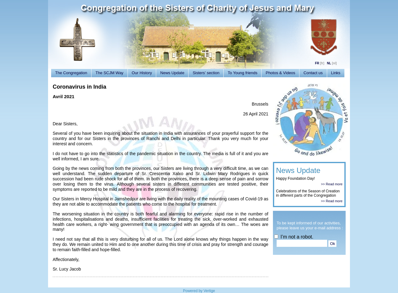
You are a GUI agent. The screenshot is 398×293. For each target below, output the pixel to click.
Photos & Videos (280, 72)
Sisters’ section (206, 72)
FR (317, 63)
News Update (172, 72)
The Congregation (71, 72)
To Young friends (242, 72)
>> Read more (332, 184)
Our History (142, 72)
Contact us (313, 72)
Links (335, 72)
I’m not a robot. (293, 236)
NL (329, 63)
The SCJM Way (109, 72)
